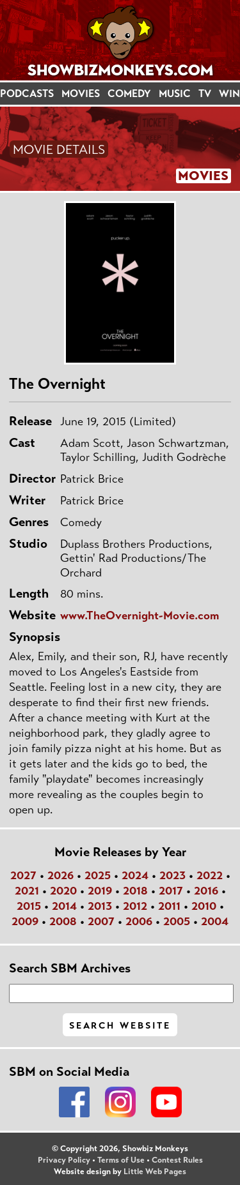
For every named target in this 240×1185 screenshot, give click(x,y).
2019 (100, 891)
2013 (100, 906)
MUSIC (175, 93)
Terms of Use (121, 1160)
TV (204, 93)
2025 (97, 875)
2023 (172, 875)
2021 (27, 891)
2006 (138, 921)
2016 (206, 891)
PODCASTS (27, 93)
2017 (171, 891)
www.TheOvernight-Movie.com (139, 615)
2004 (214, 921)
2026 (60, 875)
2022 (209, 875)
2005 (176, 921)
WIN (229, 93)
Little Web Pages (155, 1171)
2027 (23, 875)
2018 (135, 891)
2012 (135, 906)
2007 (101, 921)
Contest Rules (177, 1160)
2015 (29, 906)
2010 (203, 906)
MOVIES (80, 93)
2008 (63, 921)
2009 (25, 921)
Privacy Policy (64, 1160)
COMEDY (129, 93)
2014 (64, 906)
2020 (63, 891)
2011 (169, 906)
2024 (135, 875)
